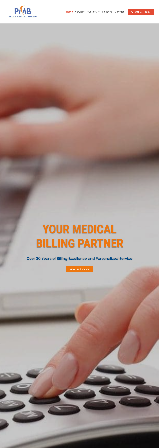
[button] (141, 12)
